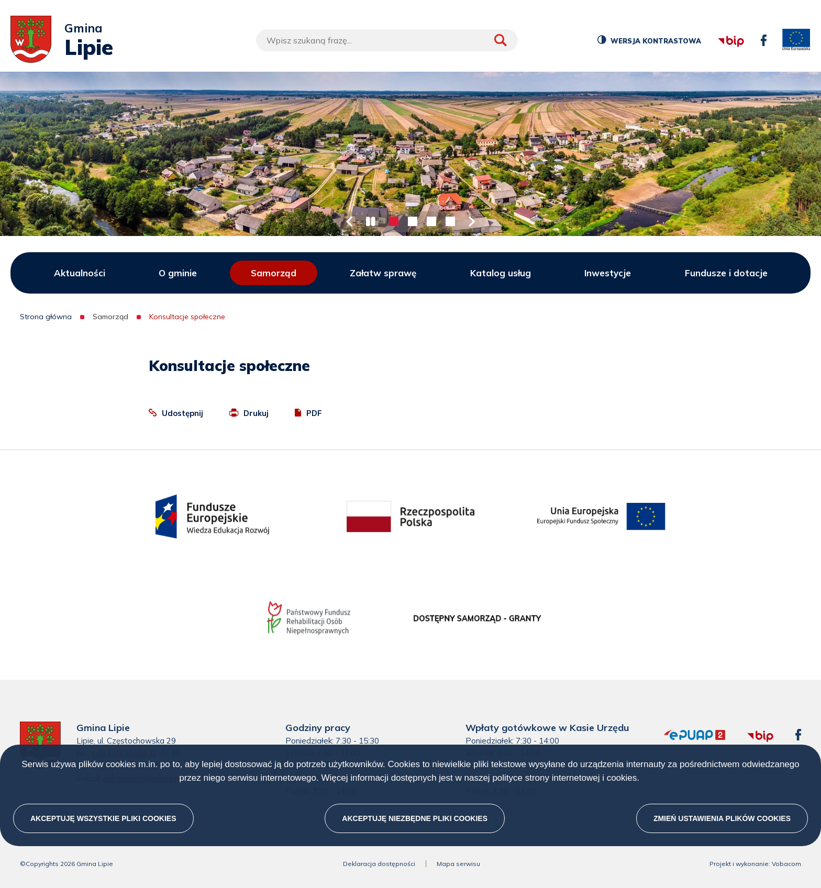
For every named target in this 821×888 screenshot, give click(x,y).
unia (796, 40)
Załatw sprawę (383, 272)
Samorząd (273, 272)
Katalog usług (500, 272)
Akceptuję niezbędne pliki (414, 818)
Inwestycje (607, 272)
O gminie (178, 272)
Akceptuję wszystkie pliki (103, 818)
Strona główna (46, 316)
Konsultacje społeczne (187, 316)
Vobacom (786, 864)
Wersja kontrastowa (654, 43)
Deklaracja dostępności (379, 864)
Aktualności (79, 272)
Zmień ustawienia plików (722, 818)
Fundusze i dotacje (726, 272)
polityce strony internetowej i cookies (564, 778)
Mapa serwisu (458, 864)
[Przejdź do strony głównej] (30, 40)
